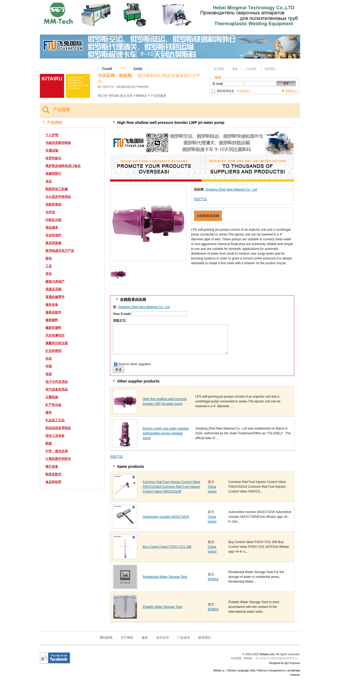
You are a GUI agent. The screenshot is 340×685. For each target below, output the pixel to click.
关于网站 (219, 68)
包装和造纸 (53, 204)
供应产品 (200, 199)
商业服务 (51, 227)
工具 (48, 266)
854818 (213, 579)
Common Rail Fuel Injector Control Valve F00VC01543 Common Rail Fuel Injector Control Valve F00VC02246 (171, 486)
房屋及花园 (53, 289)
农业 (48, 181)
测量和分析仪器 (56, 343)
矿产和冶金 (53, 405)
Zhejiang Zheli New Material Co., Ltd (231, 189)
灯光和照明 (53, 351)
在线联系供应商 (208, 216)
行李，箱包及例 (56, 451)
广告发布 (251, 68)
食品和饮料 (53, 482)
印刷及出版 (53, 220)
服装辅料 (51, 320)
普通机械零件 (55, 297)
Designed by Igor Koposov (284, 663)
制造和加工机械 (56, 189)
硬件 (48, 412)
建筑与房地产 (55, 281)
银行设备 (51, 466)
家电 (48, 258)
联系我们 (270, 68)
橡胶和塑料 (53, 328)
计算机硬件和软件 (58, 459)
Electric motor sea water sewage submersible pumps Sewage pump (166, 433)
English (138, 68)
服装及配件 (53, 312)
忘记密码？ (244, 90)
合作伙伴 (162, 638)
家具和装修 (53, 243)
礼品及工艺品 (55, 420)
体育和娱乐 (53, 158)
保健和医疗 (53, 173)
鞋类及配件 (53, 474)
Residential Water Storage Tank (165, 577)
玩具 (48, 358)
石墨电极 (51, 397)
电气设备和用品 (56, 389)
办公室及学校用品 (58, 197)
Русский (107, 68)
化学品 (50, 212)
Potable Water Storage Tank (162, 607)
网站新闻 (106, 638)
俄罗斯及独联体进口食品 (62, 166)
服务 (235, 68)
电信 (48, 374)
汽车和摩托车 (55, 335)
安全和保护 (53, 235)
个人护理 (51, 135)
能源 (48, 443)
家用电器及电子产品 (59, 251)
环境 (48, 366)
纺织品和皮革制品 (58, 428)
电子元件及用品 (56, 382)
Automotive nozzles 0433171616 (166, 517)
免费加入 (291, 90)
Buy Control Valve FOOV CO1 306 (167, 547)
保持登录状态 (223, 91)
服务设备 (51, 304)
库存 (48, 274)
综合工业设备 (55, 436)
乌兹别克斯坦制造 (58, 143)
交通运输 (51, 150)
